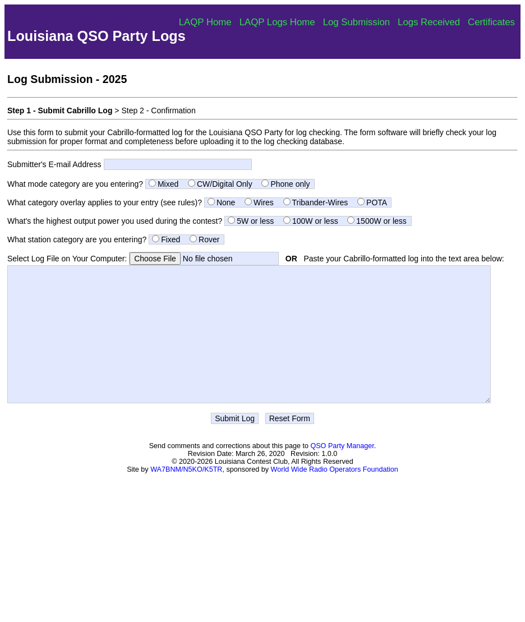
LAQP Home (205, 22)
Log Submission (356, 22)
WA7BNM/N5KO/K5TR (186, 495)
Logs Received (429, 22)
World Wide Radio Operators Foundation (334, 495)
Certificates (491, 22)
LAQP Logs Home (277, 22)
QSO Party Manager (342, 471)
